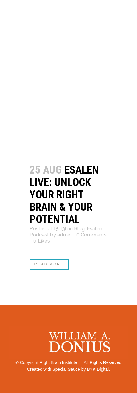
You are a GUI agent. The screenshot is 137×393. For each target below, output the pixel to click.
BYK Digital (98, 369)
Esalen (94, 229)
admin (64, 235)
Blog (79, 229)
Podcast (39, 235)
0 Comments (91, 235)
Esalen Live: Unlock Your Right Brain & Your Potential (64, 195)
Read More (49, 264)
